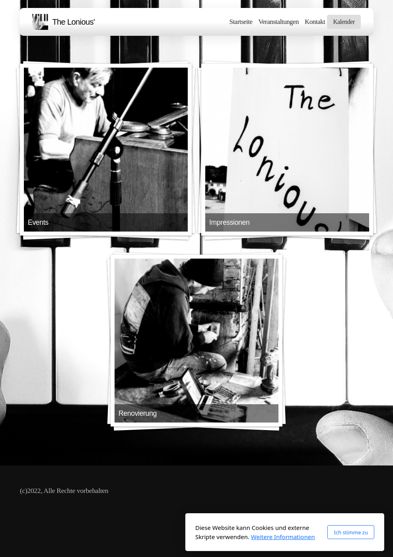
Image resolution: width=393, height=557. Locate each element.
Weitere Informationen (195, 537)
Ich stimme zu (262, 532)
